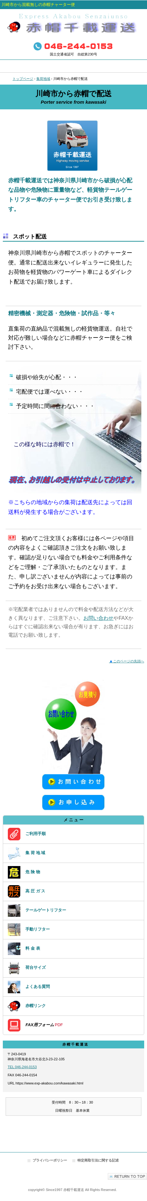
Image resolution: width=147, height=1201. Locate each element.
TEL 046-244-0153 (22, 1067)
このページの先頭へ (126, 661)
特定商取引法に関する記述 (98, 1160)
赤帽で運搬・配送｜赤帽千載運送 (74, 24)
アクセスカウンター (73, 1133)
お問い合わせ (98, 618)
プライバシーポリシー (50, 1160)
